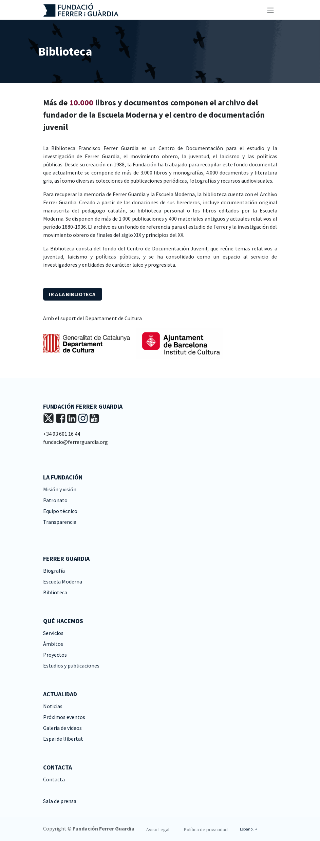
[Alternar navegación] (270, 10)
